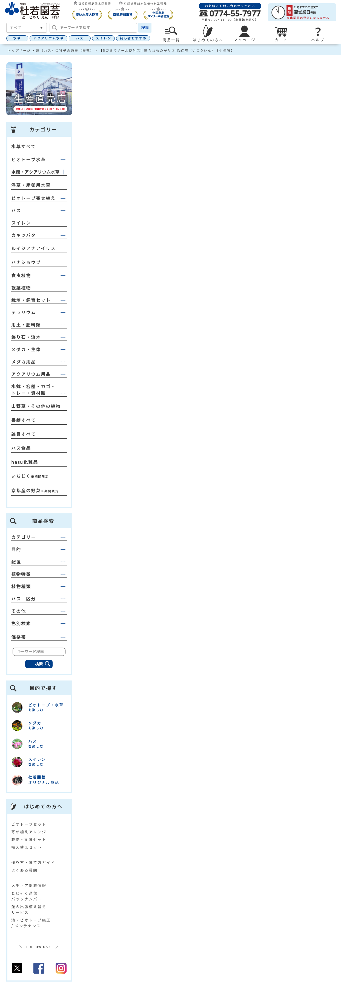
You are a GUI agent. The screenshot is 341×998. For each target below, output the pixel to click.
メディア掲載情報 (29, 885)
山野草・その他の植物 (36, 406)
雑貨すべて (23, 434)
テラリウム (23, 313)
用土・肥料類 (26, 325)
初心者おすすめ (133, 38)
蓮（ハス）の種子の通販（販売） (65, 50)
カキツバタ (23, 235)
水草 (17, 38)
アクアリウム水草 (48, 38)
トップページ (19, 50)
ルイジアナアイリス (33, 248)
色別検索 (39, 623)
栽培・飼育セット (31, 300)
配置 (39, 562)
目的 (39, 549)
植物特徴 (39, 574)
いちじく (21, 476)
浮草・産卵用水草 (31, 185)
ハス (80, 38)
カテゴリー (39, 537)
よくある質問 (24, 870)
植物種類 (39, 586)
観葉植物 (21, 288)
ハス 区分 (39, 599)
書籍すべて (23, 420)
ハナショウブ (26, 262)
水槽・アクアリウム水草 (35, 172)
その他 (39, 611)
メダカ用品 (23, 362)
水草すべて (23, 147)
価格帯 (39, 637)
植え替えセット (26, 847)
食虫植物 (21, 276)
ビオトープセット (29, 824)
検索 (145, 27)
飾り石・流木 (26, 337)
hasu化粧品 (24, 462)
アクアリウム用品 (31, 374)
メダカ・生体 (26, 350)
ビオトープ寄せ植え (33, 198)
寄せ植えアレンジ (29, 831)
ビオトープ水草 (28, 160)
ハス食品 (21, 448)
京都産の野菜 (26, 491)
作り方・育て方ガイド (33, 862)
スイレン (103, 38)
